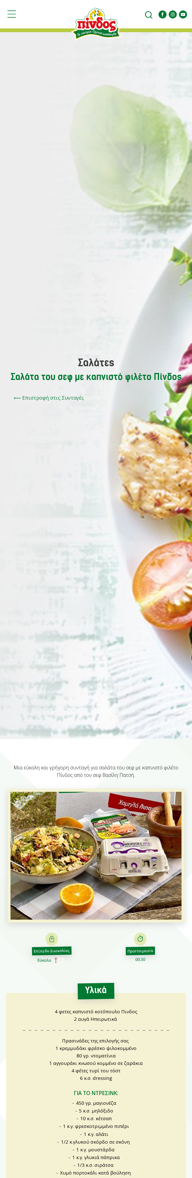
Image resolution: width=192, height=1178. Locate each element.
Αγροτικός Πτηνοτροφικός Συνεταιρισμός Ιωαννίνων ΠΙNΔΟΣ (96, 23)
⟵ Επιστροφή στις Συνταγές (49, 397)
